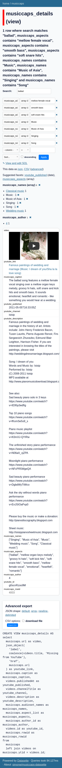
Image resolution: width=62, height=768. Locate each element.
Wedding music (15, 210)
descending (28, 157)
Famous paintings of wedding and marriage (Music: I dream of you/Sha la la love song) (33, 269)
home (6, 3)
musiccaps (17, 3)
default (26, 611)
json (20, 169)
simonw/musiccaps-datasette (29, 764)
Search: (7, 91)
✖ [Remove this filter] (57, 100)
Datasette (23, 760)
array (34, 611)
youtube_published (36, 175)
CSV (27, 169)
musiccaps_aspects (14, 179)
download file (32, 621)
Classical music (15, 191)
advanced (37, 169)
